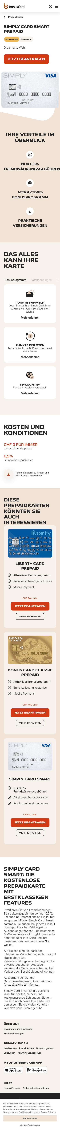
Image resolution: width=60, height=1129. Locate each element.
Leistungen (9, 1052)
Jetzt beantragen (26, 59)
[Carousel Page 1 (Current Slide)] (15, 280)
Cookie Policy (47, 1112)
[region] (30, 1114)
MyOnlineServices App (29, 1052)
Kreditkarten (10, 1048)
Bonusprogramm (44, 1048)
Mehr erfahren (30, 317)
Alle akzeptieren (30, 1118)
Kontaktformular (12, 1088)
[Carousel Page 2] (42, 280)
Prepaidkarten (13, 17)
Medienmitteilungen (14, 1033)
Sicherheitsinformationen (36, 1088)
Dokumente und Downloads (18, 1029)
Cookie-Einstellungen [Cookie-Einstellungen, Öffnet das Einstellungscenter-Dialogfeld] (30, 1125)
